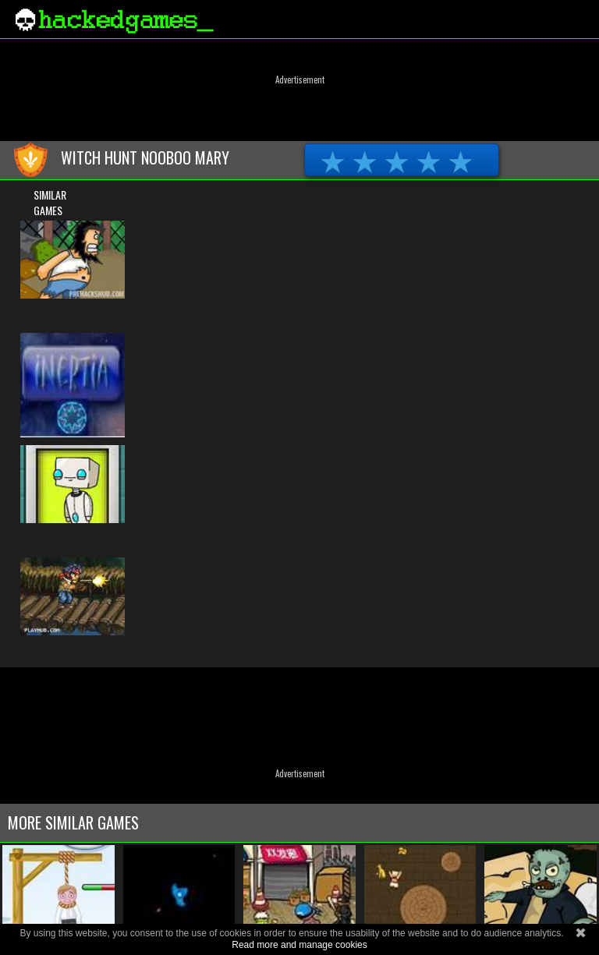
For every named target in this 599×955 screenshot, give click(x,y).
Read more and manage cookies (299, 944)
